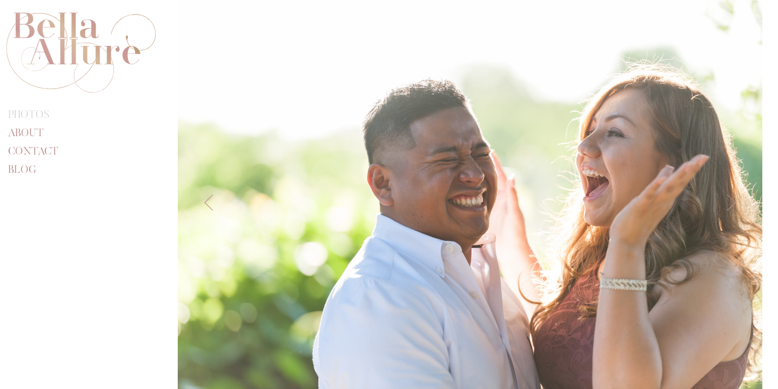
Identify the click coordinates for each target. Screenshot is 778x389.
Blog (22, 170)
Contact (33, 151)
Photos (29, 115)
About (26, 133)
